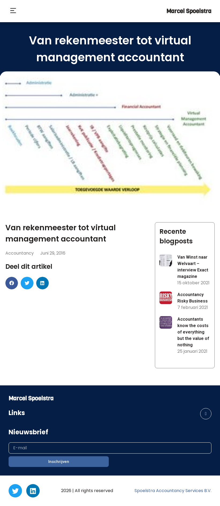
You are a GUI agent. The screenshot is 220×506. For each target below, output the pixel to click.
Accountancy (19, 253)
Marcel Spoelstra (188, 11)
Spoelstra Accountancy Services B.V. (173, 491)
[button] (13, 11)
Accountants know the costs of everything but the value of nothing (193, 332)
